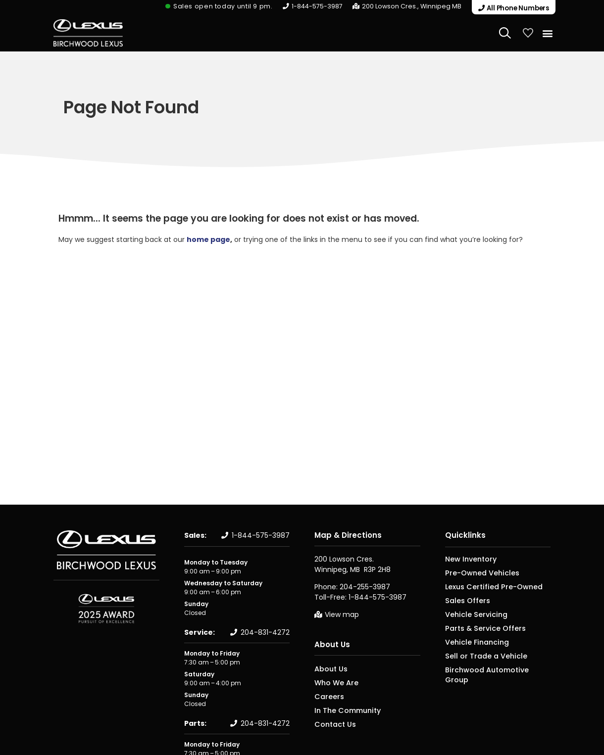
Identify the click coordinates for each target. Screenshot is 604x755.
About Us (332, 644)
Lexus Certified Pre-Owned (486, 586)
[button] (510, 7)
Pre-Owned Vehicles (476, 572)
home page (208, 239)
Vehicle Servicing (470, 614)
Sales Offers (463, 600)
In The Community (343, 709)
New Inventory (467, 558)
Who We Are (332, 681)
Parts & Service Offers (478, 627)
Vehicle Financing (471, 641)
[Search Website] (505, 32)
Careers (326, 695)
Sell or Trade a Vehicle (478, 655)
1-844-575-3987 (322, 6)
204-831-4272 (265, 632)
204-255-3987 (365, 586)
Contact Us (332, 723)
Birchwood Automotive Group (490, 669)
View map (342, 614)
